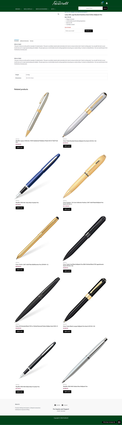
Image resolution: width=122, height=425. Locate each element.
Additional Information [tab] (24, 41)
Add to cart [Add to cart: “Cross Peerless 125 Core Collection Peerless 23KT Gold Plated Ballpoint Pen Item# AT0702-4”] (67, 209)
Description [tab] (16, 41)
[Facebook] (57, 405)
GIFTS (53, 9)
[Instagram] (64, 405)
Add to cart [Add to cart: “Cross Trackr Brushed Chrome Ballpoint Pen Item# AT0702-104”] (67, 146)
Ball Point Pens (68, 12)
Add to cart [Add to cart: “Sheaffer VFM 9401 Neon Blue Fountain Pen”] (19, 207)
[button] (93, 11)
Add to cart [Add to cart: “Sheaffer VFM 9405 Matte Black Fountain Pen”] (19, 392)
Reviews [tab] (31, 41)
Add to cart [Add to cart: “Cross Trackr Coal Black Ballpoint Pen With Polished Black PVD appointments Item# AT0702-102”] (67, 271)
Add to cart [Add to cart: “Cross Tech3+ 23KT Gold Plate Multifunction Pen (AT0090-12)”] (19, 269)
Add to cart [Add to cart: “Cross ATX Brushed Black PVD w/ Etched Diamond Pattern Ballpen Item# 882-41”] (19, 331)
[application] (20, 9)
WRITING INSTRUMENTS (82, 12)
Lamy (76, 12)
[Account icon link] (107, 3)
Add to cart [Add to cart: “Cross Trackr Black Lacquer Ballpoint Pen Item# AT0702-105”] (67, 331)
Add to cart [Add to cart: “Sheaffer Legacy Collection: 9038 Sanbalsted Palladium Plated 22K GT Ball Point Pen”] (19, 147)
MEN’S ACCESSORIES (41, 9)
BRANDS (18, 9)
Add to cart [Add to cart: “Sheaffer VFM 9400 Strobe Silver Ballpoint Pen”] (67, 391)
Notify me (88, 31)
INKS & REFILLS (28, 9)
